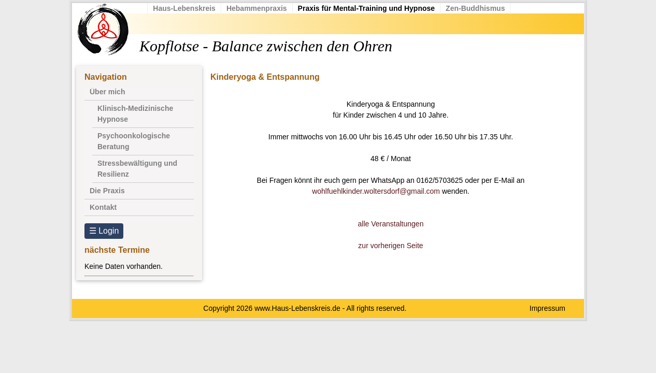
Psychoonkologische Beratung (133, 141)
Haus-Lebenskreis (186, 8)
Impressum (547, 308)
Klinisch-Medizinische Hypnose (135, 113)
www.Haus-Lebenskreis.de (297, 308)
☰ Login (104, 230)
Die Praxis (107, 191)
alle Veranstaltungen (391, 224)
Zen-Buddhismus (477, 8)
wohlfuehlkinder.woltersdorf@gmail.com (376, 191)
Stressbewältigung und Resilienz (137, 168)
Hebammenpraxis (259, 8)
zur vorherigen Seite (390, 245)
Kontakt (103, 207)
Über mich (107, 92)
